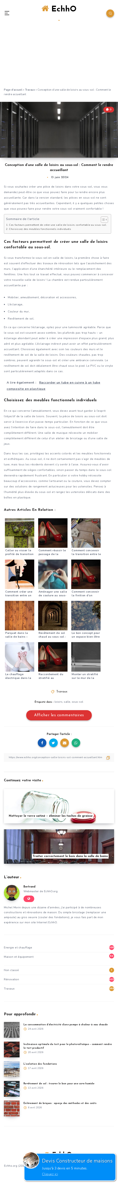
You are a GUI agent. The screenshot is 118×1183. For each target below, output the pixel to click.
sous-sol (77, 702)
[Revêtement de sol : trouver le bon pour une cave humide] (12, 1089)
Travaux (30, 90)
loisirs (59, 702)
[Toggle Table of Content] (102, 219)
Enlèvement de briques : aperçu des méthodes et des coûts (59, 1103)
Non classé (11, 970)
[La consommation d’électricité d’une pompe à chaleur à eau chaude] (12, 1030)
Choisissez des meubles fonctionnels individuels (40, 229)
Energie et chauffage (18, 947)
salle (67, 702)
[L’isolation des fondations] (12, 1069)
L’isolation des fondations (40, 1064)
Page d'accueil (13, 90)
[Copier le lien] (59, 757)
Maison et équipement (18, 957)
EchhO (59, 13)
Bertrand (29, 886)
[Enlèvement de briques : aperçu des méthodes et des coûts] (12, 1108)
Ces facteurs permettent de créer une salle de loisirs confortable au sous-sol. (58, 224)
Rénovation (11, 979)
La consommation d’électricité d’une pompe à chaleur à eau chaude (65, 1025)
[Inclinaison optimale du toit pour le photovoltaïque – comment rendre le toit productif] (12, 1049)
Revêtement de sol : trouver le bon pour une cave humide (58, 1084)
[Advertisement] (59, 58)
